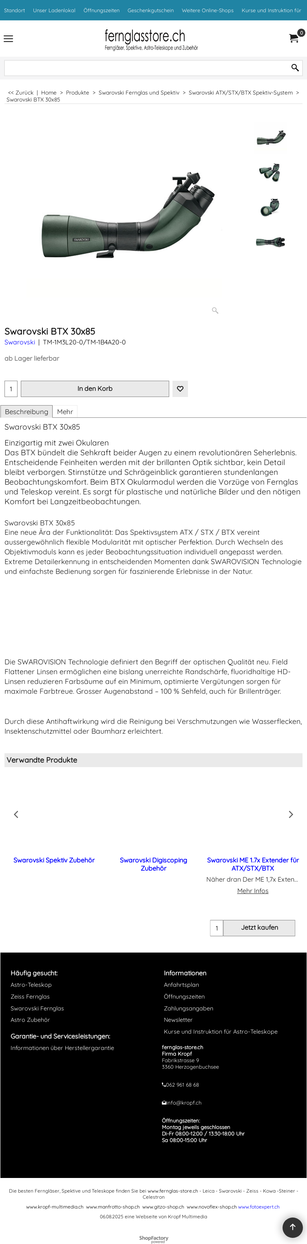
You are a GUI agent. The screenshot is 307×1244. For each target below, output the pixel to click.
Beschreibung (26, 411)
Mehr (65, 411)
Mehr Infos (253, 891)
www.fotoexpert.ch (259, 1207)
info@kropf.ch (183, 1102)
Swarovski (19, 342)
